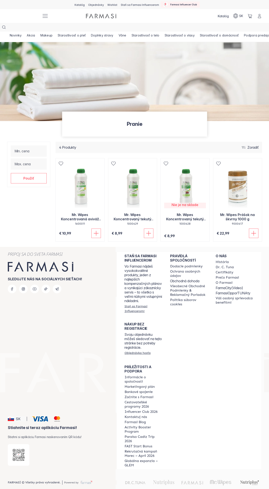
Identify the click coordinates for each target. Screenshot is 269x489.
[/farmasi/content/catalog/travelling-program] (143, 395)
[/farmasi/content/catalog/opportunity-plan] (139, 378)
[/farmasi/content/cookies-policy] (189, 293)
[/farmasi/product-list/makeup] (49, 28)
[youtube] (34, 280)
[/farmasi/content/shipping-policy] (186, 258)
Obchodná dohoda (184, 272)
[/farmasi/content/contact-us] (135, 408)
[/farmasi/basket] (250, 16)
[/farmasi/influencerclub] (180, 5)
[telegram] (57, 280)
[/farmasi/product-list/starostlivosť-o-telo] (151, 28)
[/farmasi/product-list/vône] (127, 28)
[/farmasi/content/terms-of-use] (189, 281)
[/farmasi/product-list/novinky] (16, 28)
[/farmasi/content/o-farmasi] (224, 274)
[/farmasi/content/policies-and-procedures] (189, 265)
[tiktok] (45, 280)
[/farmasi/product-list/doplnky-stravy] (106, 28)
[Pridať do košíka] (96, 224)
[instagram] (23, 280)
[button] (29, 169)
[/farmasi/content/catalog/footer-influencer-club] (141, 403)
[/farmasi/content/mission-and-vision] (225, 258)
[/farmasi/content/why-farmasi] (227, 269)
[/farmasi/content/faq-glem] (143, 454)
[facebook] (12, 280)
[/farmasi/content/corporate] (143, 370)
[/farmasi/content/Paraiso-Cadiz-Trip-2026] (143, 430)
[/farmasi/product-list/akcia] (32, 28)
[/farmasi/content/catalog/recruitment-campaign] (143, 445)
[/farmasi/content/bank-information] (138, 383)
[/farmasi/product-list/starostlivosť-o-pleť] (75, 28)
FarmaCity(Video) (229, 279)
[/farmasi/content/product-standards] (224, 264)
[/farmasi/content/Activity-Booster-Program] (143, 420)
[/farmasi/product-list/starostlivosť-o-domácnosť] (226, 28)
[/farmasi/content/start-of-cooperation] (138, 388)
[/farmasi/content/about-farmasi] (222, 253)
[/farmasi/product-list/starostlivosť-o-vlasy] (186, 28)
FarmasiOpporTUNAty (233, 284)
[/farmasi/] (22, 16)
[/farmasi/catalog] (79, 4)
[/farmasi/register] (96, 4)
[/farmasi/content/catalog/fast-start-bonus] (138, 437)
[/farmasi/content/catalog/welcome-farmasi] (234, 291)
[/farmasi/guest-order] (137, 344)
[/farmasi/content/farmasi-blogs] (135, 413)
